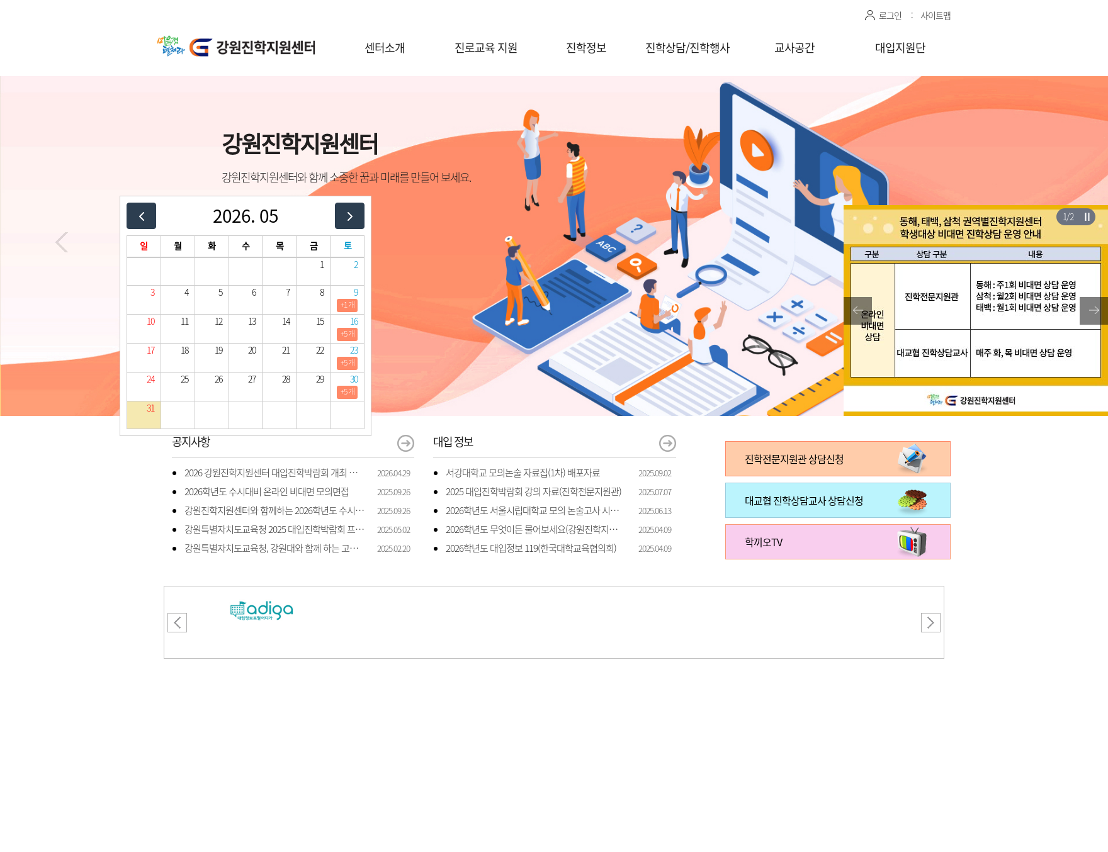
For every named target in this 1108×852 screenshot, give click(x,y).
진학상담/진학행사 (687, 47)
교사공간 (794, 47)
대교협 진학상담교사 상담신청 (804, 500)
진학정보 (586, 47)
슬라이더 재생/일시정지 (1087, 216)
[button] (61, 242)
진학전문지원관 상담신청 (794, 458)
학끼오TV (763, 541)
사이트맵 (935, 15)
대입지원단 (900, 47)
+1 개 (347, 304)
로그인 (890, 15)
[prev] (141, 215)
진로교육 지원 (486, 47)
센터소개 (385, 47)
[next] (350, 215)
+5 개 (347, 333)
